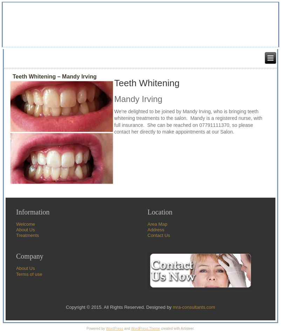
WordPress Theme (145, 328)
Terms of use (29, 274)
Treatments (27, 235)
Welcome (25, 224)
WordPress (114, 328)
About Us (25, 229)
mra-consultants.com (194, 307)
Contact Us (159, 235)
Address (156, 229)
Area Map (157, 224)
